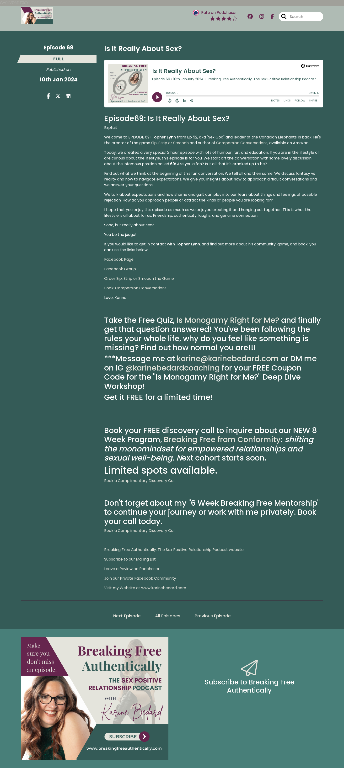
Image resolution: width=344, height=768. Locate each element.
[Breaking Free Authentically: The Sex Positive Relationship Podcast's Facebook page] (269, 16)
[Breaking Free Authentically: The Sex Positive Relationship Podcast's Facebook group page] (250, 16)
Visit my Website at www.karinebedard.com (145, 588)
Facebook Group (120, 269)
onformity (262, 439)
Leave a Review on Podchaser (132, 569)
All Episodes (167, 616)
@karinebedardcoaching (172, 367)
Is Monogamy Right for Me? (228, 320)
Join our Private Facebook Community (140, 578)
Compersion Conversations (242, 143)
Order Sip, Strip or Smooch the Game (139, 278)
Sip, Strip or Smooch (170, 143)
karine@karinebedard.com (228, 358)
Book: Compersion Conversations (135, 288)
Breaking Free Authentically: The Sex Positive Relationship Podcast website (174, 549)
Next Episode (127, 616)
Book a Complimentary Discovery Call (139, 480)
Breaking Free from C (203, 439)
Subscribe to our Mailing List (130, 559)
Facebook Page (119, 259)
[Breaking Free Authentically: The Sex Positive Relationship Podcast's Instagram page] (259, 16)
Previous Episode (213, 616)
